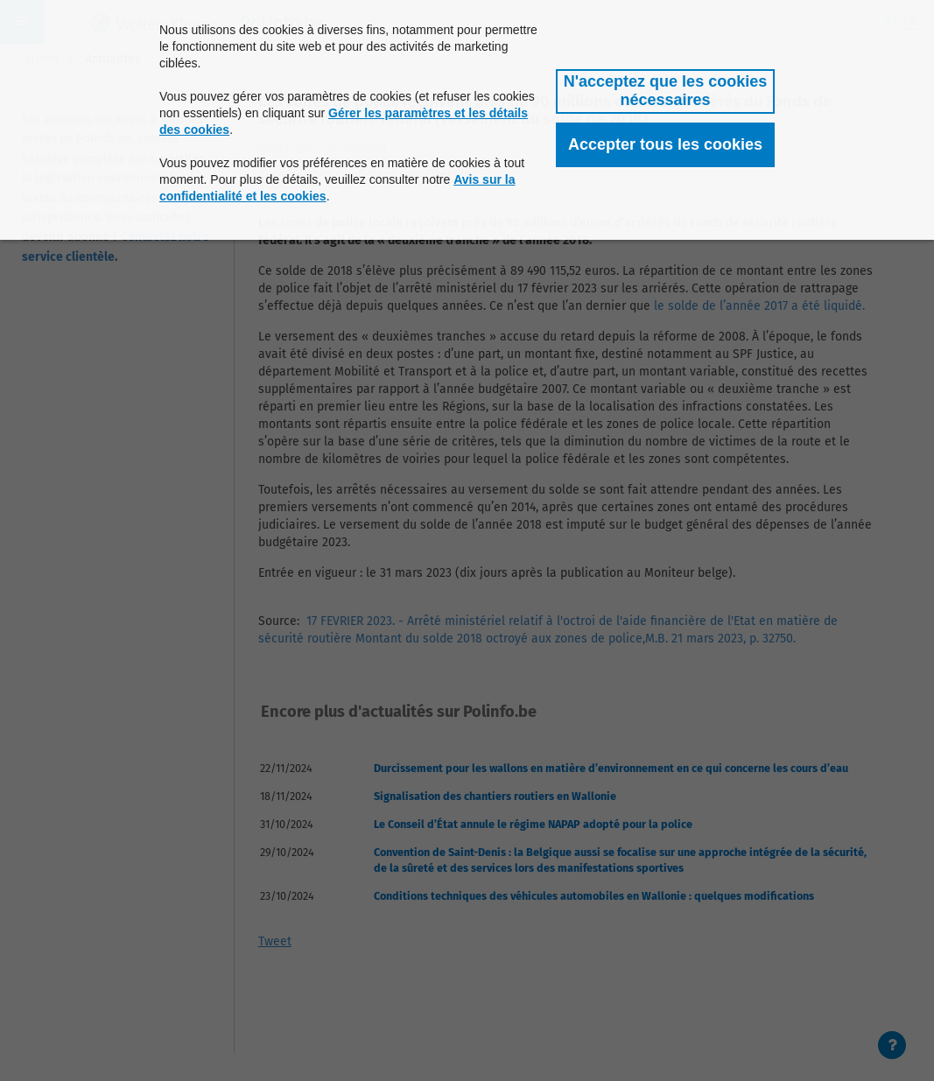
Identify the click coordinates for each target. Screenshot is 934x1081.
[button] (665, 91)
